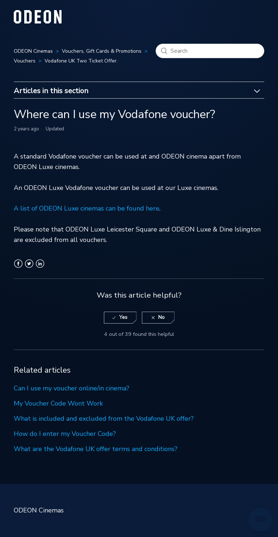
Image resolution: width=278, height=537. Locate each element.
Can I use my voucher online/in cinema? (71, 388)
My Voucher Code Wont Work (58, 403)
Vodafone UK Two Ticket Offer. (81, 60)
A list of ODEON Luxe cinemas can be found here (86, 208)
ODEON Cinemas (33, 51)
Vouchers (24, 60)
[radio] (120, 318)
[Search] (210, 51)
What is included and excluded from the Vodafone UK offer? (104, 418)
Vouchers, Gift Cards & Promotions (102, 51)
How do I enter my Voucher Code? (65, 433)
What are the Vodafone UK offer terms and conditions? (95, 449)
